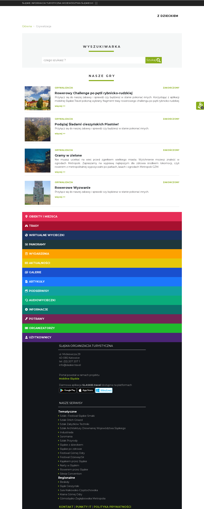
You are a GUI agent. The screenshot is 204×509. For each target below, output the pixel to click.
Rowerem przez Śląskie (73, 469)
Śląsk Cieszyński (68, 486)
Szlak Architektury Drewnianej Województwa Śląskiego (92, 428)
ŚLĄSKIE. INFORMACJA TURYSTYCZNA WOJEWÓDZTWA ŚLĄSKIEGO (57, 3)
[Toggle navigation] (96, 3)
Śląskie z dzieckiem (70, 444)
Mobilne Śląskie (69, 378)
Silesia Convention (70, 473)
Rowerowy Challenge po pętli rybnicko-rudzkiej (94, 93)
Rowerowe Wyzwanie (72, 188)
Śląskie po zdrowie (70, 448)
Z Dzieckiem (167, 16)
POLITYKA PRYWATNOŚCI (112, 506)
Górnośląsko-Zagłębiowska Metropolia (81, 498)
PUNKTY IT (84, 506)
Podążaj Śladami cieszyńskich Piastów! (87, 124)
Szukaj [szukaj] (153, 60)
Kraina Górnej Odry (70, 494)
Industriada (65, 432)
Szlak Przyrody (68, 440)
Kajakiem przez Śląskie (72, 461)
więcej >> (60, 106)
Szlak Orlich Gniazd (70, 420)
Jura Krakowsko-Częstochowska (78, 490)
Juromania (65, 436)
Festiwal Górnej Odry (71, 453)
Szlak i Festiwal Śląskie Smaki (76, 415)
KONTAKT (66, 506)
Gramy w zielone (68, 155)
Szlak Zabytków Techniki (73, 424)
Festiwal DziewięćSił (71, 457)
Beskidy (63, 482)
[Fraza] (93, 60)
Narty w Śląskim (68, 465)
